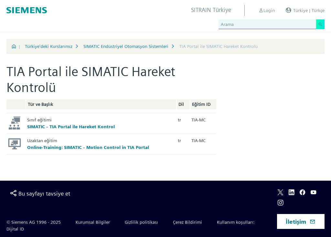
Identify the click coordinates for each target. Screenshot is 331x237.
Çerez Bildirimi (187, 222)
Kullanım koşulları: (235, 222)
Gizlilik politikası (141, 222)
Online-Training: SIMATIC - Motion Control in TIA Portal (88, 147)
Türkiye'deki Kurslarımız (48, 46)
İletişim (300, 221)
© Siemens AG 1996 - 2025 (33, 222)
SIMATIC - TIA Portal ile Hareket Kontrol (71, 126)
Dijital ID (15, 228)
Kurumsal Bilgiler (93, 222)
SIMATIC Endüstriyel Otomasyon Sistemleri (125, 46)
